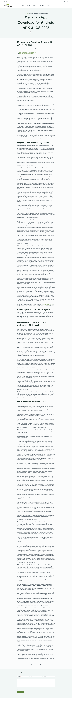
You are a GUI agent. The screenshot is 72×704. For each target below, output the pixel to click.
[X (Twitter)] (31, 664)
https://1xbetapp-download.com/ (47, 304)
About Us (28, 5)
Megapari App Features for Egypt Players (26, 53)
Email (32, 676)
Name (19, 676)
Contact (48, 5)
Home (23, 5)
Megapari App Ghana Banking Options (26, 50)
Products (35, 5)
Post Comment (20, 691)
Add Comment (20, 680)
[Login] (64, 1)
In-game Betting (22, 54)
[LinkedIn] (50, 664)
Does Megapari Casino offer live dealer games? (27, 52)
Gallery (42, 5)
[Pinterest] (40, 664)
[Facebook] (22, 664)
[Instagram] (6, 1)
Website (45, 676)
